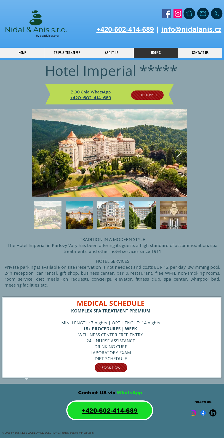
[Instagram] (177, 13)
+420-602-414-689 (125, 29)
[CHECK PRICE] (147, 95)
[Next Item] (179, 153)
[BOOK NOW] (111, 367)
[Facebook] (166, 13)
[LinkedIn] (212, 412)
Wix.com (88, 432)
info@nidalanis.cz (191, 29)
